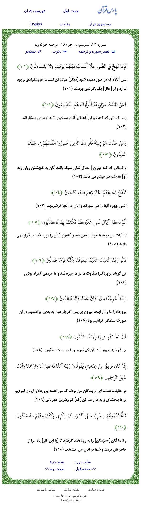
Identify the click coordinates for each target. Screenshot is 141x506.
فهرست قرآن (34, 11)
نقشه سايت (71, 489)
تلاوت (60, 51)
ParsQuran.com (71, 500)
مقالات (65, 24)
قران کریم (79, 495)
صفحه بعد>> (55, 469)
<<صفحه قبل (85, 469)
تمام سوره (83, 462)
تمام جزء (57, 462)
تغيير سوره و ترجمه (97, 51)
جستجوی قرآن (99, 24)
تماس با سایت (46, 489)
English (36, 24)
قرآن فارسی (63, 495)
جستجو (33, 51)
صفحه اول (71, 11)
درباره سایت (96, 489)
